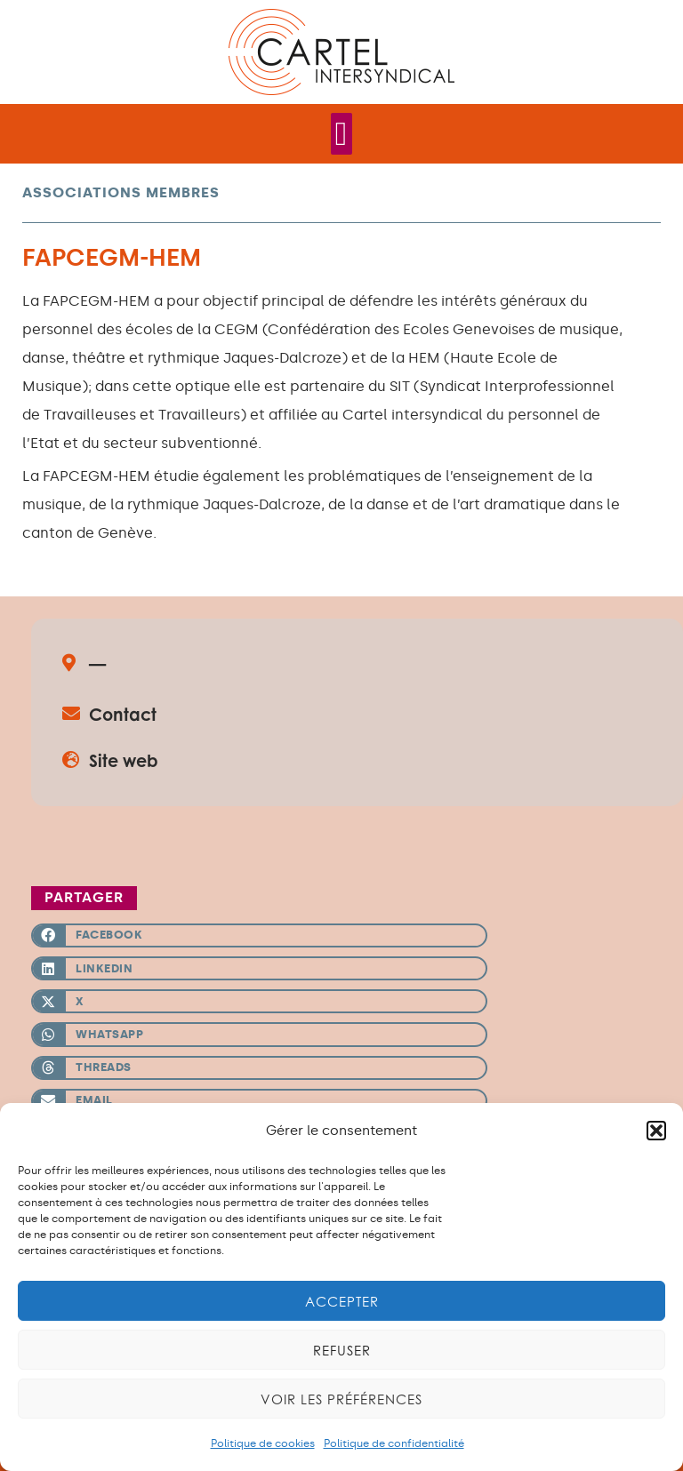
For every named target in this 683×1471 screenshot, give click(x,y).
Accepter (342, 1301)
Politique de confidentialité (394, 1443)
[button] (656, 1130)
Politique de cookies (263, 1443)
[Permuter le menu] (342, 134)
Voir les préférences (341, 1399)
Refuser (342, 1350)
